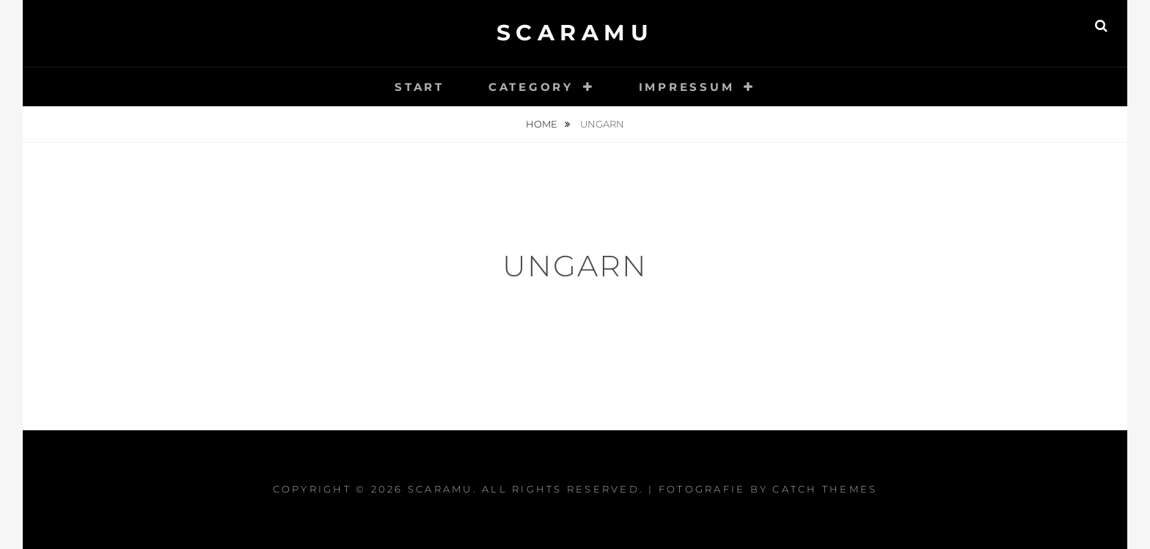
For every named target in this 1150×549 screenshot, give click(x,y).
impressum (687, 87)
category (531, 87)
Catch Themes (824, 489)
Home (543, 124)
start (419, 87)
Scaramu (575, 32)
